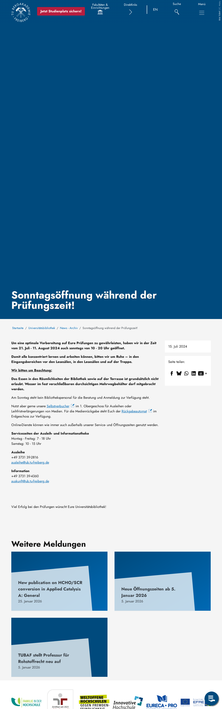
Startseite (17, 328)
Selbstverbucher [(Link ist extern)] (60, 406)
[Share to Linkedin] (193, 373)
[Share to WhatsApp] (186, 373)
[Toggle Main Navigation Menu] (201, 13)
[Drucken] (206, 373)
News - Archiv (69, 328)
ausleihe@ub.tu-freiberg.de (30, 462)
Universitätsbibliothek (41, 328)
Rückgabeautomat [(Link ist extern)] (137, 411)
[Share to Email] (201, 373)
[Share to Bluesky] (179, 373)
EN (155, 9)
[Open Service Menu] (212, 699)
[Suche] (177, 9)
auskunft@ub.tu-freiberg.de (30, 481)
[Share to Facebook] (172, 373)
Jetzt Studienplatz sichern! (61, 11)
